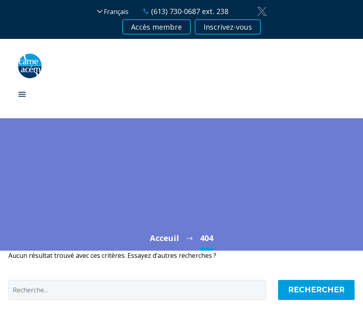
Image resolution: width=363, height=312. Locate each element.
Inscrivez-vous (228, 27)
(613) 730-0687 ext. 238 (189, 11)
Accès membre (156, 27)
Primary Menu (22, 94)
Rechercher (316, 289)
